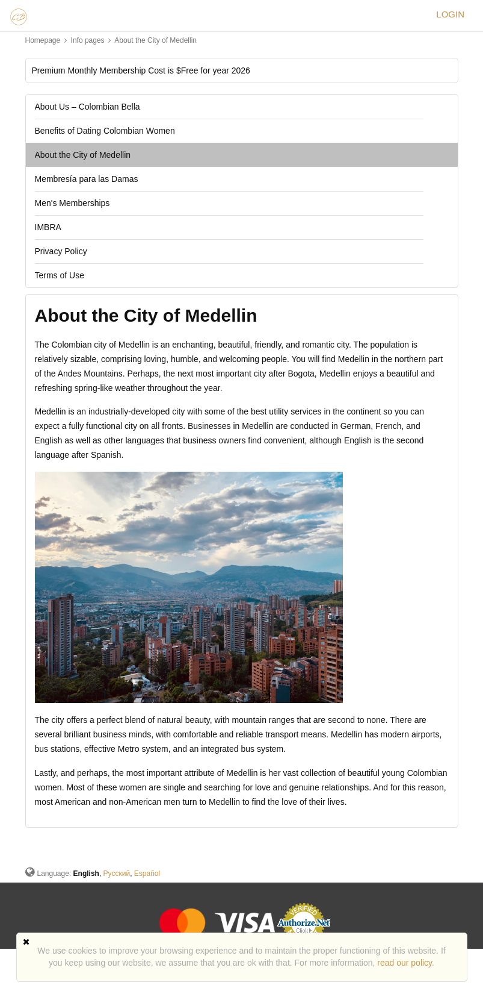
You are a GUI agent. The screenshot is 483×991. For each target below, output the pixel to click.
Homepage (43, 40)
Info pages (88, 40)
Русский (117, 873)
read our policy (404, 963)
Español (147, 873)
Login (450, 14)
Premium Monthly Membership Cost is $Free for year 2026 (141, 70)
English (86, 873)
